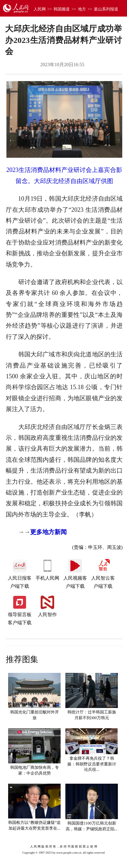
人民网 (40, 9)
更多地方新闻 (48, 532)
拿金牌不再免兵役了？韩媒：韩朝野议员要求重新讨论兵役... (91, 764)
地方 (82, 9)
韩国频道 (62, 9)
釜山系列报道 (106, 9)
